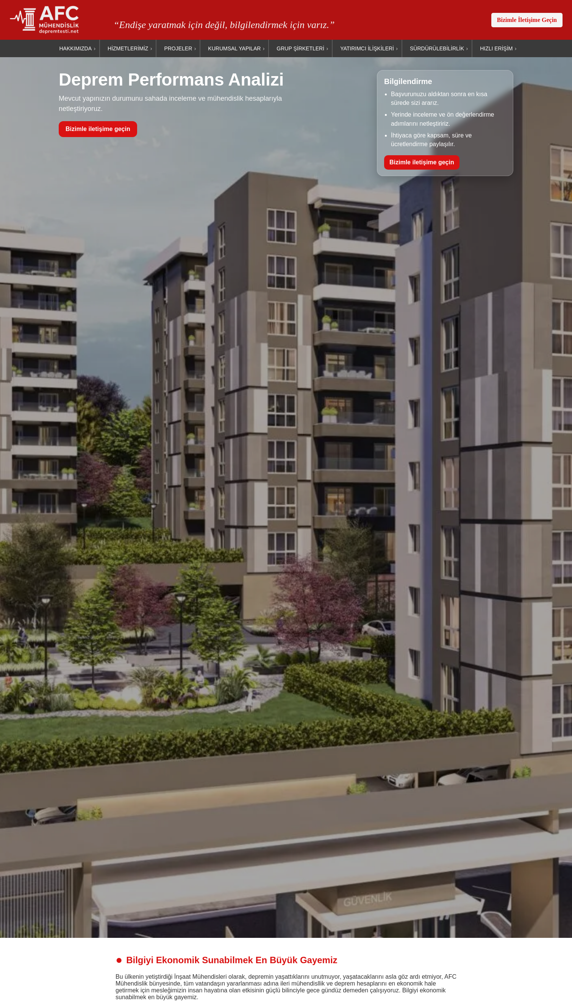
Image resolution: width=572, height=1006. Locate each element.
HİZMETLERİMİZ (128, 48)
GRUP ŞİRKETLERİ (300, 48)
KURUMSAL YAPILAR (234, 48)
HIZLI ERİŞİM (496, 48)
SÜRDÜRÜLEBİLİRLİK (437, 48)
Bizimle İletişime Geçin (527, 20)
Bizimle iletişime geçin (98, 129)
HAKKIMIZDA (75, 48)
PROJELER (178, 48)
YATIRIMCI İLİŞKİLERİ (367, 48)
